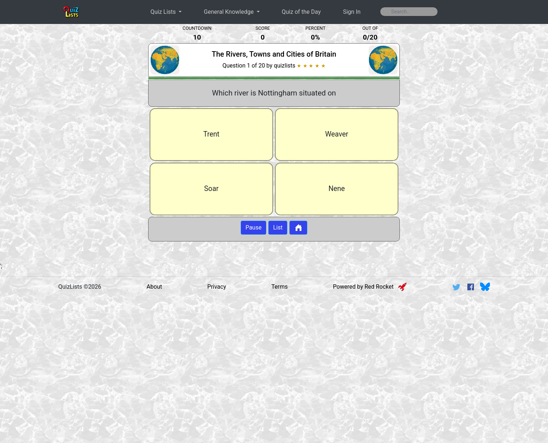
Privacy (216, 286)
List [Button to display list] (278, 227)
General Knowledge (229, 11)
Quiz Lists (163, 11)
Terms (279, 286)
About (154, 286)
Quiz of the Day (301, 11)
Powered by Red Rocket (370, 286)
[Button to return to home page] (298, 228)
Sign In (351, 11)
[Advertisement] (71, 143)
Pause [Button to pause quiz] (253, 227)
